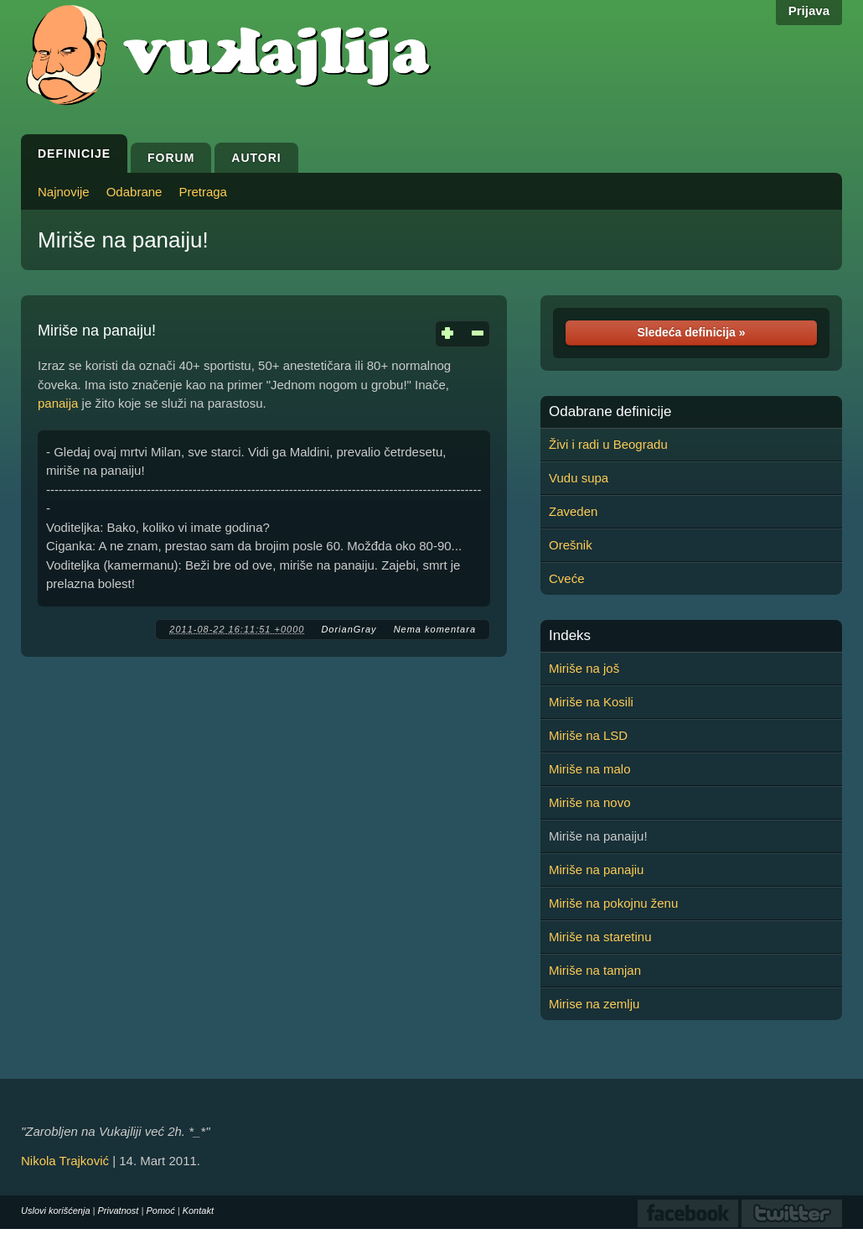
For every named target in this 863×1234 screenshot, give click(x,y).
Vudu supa (578, 478)
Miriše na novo (590, 802)
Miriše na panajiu (596, 869)
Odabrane (134, 192)
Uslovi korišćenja (55, 1210)
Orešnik (570, 545)
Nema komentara (435, 629)
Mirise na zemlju (594, 1004)
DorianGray (348, 629)
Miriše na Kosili (591, 702)
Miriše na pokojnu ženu (613, 903)
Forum (170, 157)
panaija (58, 403)
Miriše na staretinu (600, 936)
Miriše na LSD (588, 735)
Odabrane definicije (610, 411)
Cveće (567, 578)
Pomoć (160, 1210)
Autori (256, 157)
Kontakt (198, 1210)
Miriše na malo (590, 769)
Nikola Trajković (65, 1160)
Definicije (74, 153)
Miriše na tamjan (595, 970)
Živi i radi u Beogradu (608, 444)
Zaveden (573, 511)
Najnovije (64, 192)
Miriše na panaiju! (123, 240)
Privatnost (118, 1210)
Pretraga (202, 192)
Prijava (808, 10)
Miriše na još (584, 668)
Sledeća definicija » (691, 332)
